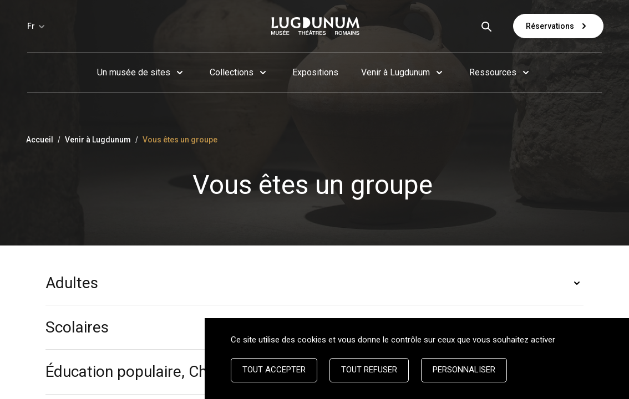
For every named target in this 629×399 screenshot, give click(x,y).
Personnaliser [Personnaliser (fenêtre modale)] (464, 370)
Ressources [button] (492, 72)
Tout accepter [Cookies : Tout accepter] (274, 370)
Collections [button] (231, 72)
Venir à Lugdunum (98, 139)
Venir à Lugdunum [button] (395, 72)
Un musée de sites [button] (133, 72)
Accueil (39, 139)
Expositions (315, 72)
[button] (314, 283)
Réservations (558, 26)
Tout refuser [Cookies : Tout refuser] (369, 370)
